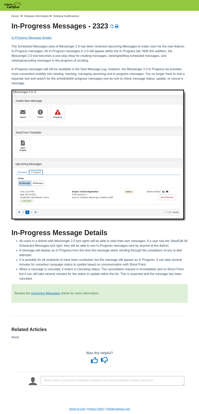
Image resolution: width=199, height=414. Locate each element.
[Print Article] (116, 26)
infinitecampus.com (118, 408)
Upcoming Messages (45, 293)
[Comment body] (113, 381)
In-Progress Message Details (32, 37)
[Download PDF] (112, 26)
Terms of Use (77, 408)
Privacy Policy (95, 408)
